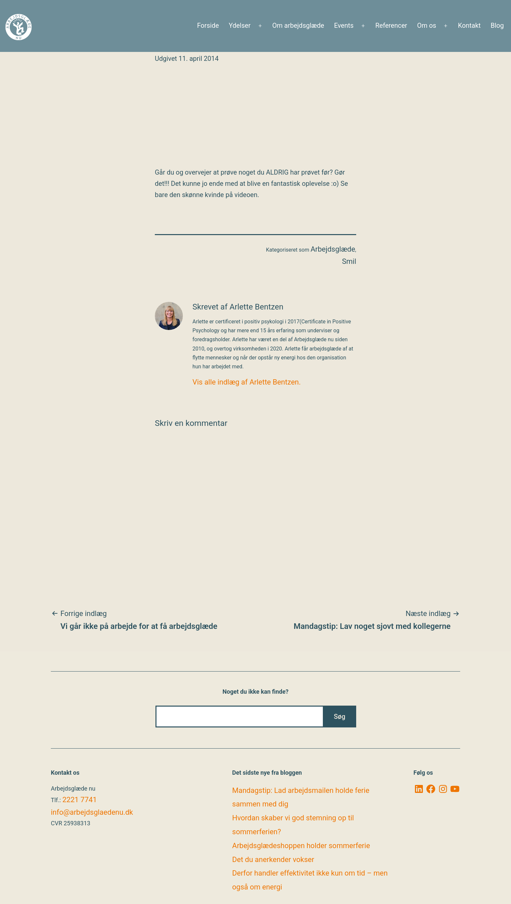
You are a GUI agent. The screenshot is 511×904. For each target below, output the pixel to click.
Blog (497, 25)
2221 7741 (79, 800)
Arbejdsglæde (333, 249)
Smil (349, 261)
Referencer (391, 25)
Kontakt (469, 25)
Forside (208, 25)
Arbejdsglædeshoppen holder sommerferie (301, 846)
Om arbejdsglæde (298, 25)
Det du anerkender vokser (273, 859)
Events (344, 25)
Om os (426, 25)
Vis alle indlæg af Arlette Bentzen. (246, 382)
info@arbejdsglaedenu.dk (92, 812)
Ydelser (240, 25)
